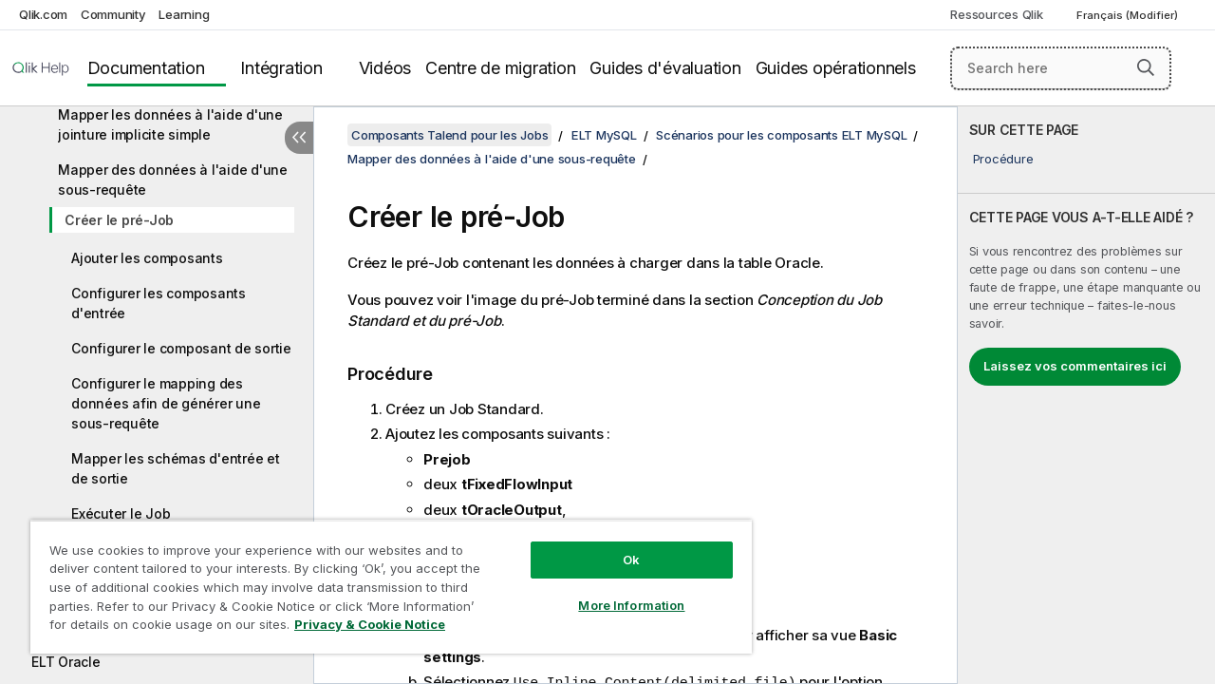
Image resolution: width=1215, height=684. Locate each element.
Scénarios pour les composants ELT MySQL (781, 134)
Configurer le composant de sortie (181, 348)
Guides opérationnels (836, 68)
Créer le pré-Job (119, 220)
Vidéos (385, 68)
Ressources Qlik (996, 14)
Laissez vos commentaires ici (1075, 365)
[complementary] (1086, 395)
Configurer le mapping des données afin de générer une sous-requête (165, 403)
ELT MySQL (604, 134)
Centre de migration (500, 68)
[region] (382, 579)
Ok (617, 545)
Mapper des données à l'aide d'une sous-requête (173, 180)
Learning (184, 14)
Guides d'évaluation (664, 68)
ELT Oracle (66, 662)
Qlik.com (43, 14)
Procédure (1003, 158)
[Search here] (1060, 68)
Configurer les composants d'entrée (158, 303)
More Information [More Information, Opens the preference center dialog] (617, 590)
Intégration (281, 68)
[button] (1145, 67)
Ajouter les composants (147, 258)
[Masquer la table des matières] (299, 138)
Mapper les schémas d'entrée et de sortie (175, 468)
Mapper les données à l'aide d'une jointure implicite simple (170, 124)
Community (113, 14)
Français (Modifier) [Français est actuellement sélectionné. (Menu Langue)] (1128, 15)
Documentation (146, 68)
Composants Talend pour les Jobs (449, 134)
